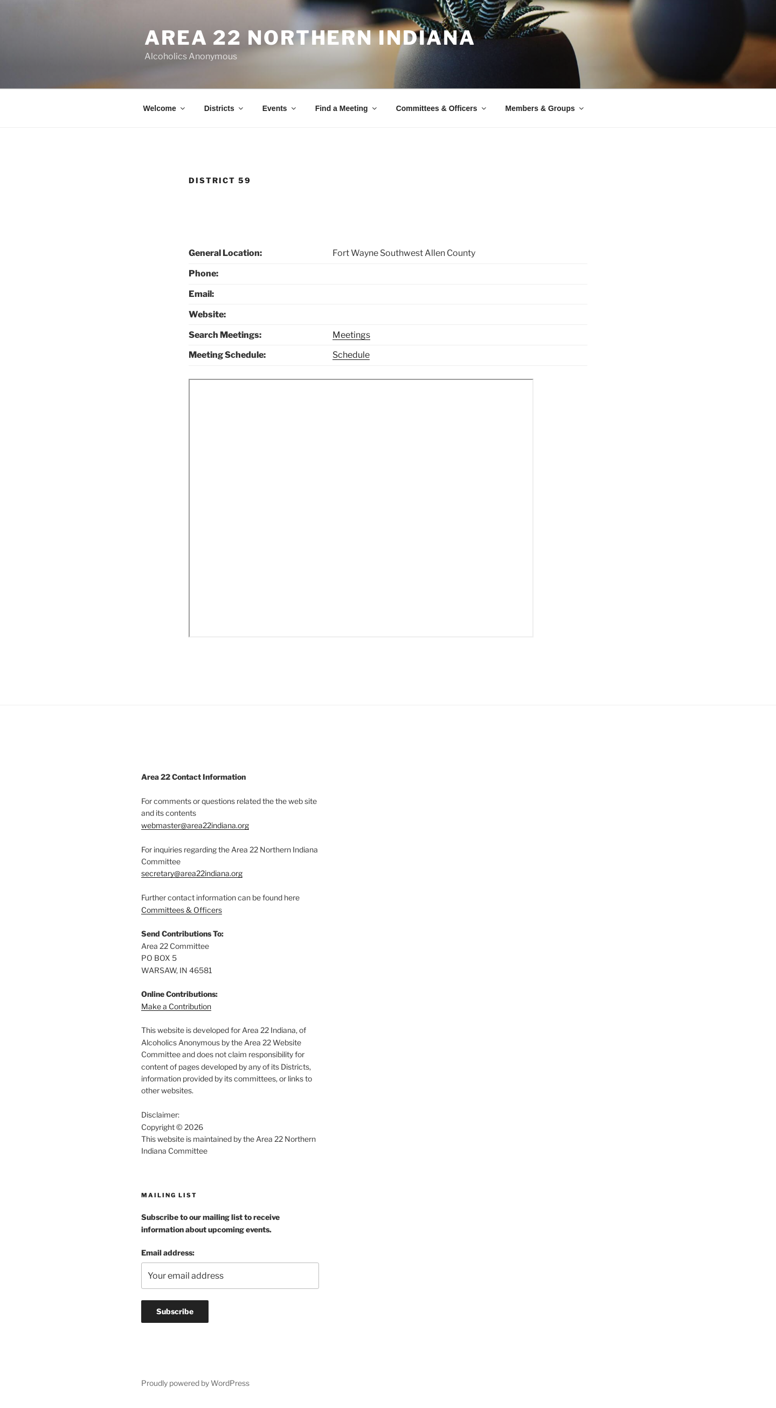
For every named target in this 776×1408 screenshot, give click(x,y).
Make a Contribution (176, 1006)
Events (279, 108)
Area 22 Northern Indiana (310, 38)
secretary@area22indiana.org (191, 873)
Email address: (168, 1252)
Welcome (164, 108)
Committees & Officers (442, 108)
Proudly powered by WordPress (195, 1383)
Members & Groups (545, 108)
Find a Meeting (346, 108)
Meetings (351, 335)
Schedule (351, 355)
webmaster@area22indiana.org (195, 825)
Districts (224, 108)
